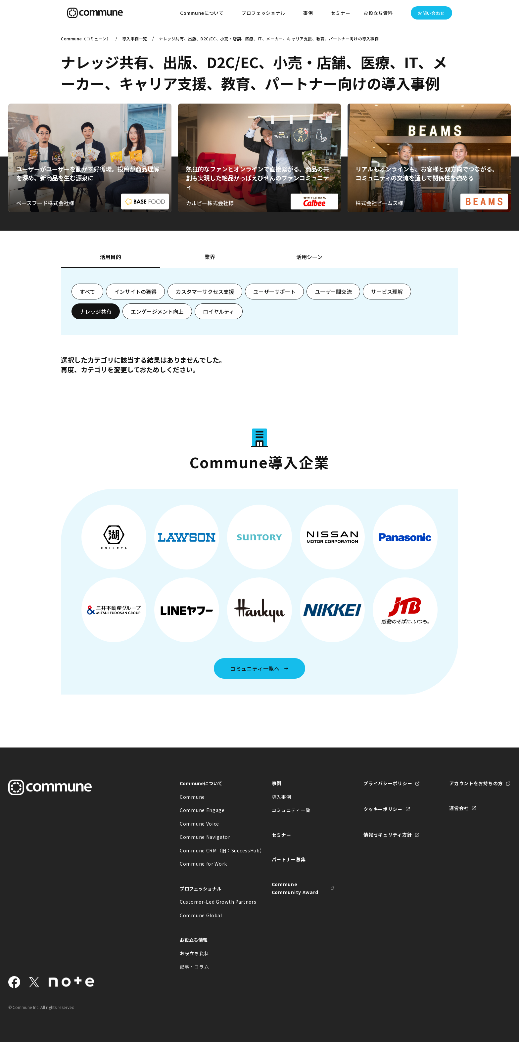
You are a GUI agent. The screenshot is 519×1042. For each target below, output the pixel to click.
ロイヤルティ (218, 311)
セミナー (340, 13)
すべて (87, 291)
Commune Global (201, 915)
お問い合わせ (431, 13)
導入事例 (281, 796)
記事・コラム (194, 966)
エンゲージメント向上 (157, 311)
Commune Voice (199, 823)
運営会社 (459, 808)
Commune (192, 796)
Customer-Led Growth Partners (211, 901)
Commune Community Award (295, 888)
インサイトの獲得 (135, 291)
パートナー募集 (289, 859)
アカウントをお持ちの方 (476, 783)
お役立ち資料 (194, 953)
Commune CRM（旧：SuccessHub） (211, 850)
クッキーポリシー (382, 809)
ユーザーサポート (274, 291)
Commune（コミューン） (86, 38)
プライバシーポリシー (387, 783)
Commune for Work (203, 863)
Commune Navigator (205, 837)
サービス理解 (387, 291)
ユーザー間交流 (333, 291)
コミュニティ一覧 (291, 810)
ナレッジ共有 (96, 311)
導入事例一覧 (134, 38)
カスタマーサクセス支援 (205, 291)
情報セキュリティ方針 (387, 834)
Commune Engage (202, 810)
